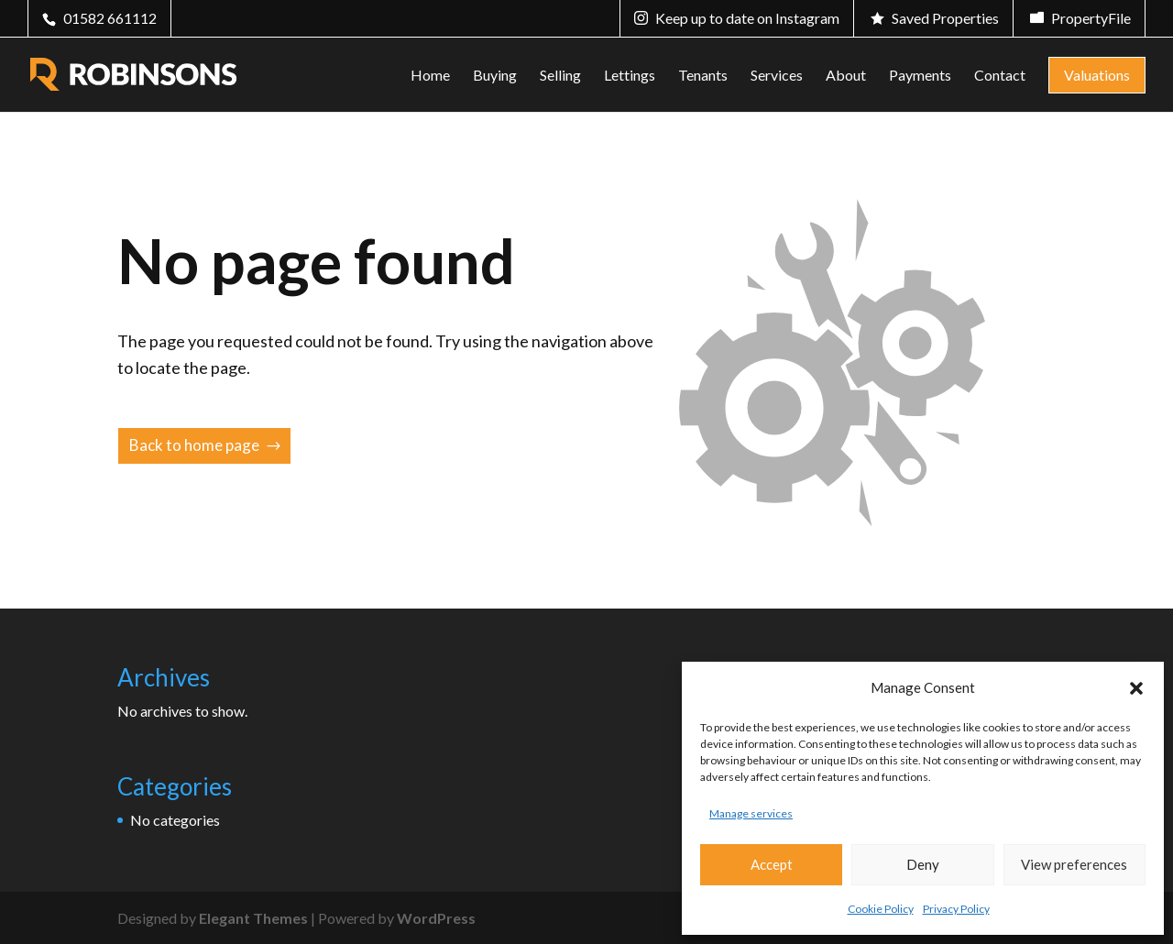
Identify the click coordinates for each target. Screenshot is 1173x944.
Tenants (703, 76)
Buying (495, 76)
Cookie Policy (881, 909)
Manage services (751, 813)
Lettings (629, 76)
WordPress (436, 918)
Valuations (1097, 74)
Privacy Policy (956, 909)
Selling (560, 76)
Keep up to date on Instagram (747, 18)
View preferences (1074, 864)
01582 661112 (110, 18)
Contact (999, 76)
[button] (1136, 688)
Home (430, 76)
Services (777, 76)
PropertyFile (1091, 18)
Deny (922, 864)
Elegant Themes (253, 918)
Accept (772, 864)
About (846, 76)
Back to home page (194, 445)
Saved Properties (945, 18)
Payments (920, 76)
